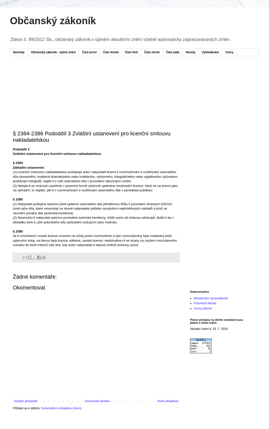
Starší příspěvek (167, 401)
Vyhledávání (210, 52)
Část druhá (111, 52)
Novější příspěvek (26, 401)
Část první (89, 52)
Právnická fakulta (205, 303)
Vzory (229, 52)
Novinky (19, 52)
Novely (190, 52)
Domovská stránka (97, 401)
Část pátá (172, 52)
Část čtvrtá (151, 52)
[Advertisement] (107, 75)
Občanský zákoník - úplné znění (53, 52)
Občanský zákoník (53, 20)
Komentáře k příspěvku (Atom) (61, 408)
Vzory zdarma (203, 308)
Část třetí (131, 52)
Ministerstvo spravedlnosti (211, 298)
